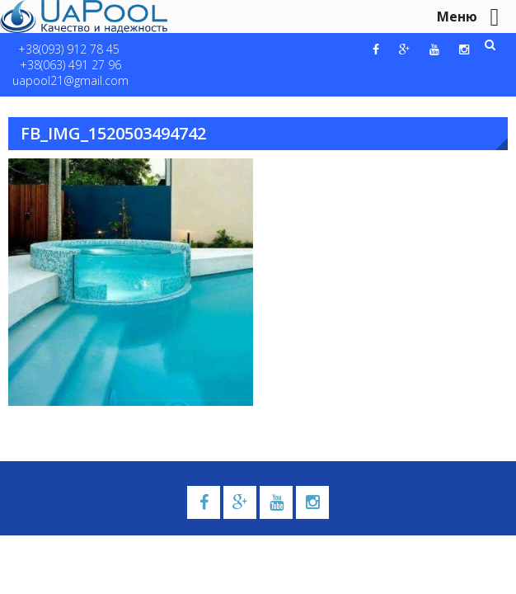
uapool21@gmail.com (70, 80)
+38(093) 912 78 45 (69, 49)
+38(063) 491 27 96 (70, 65)
